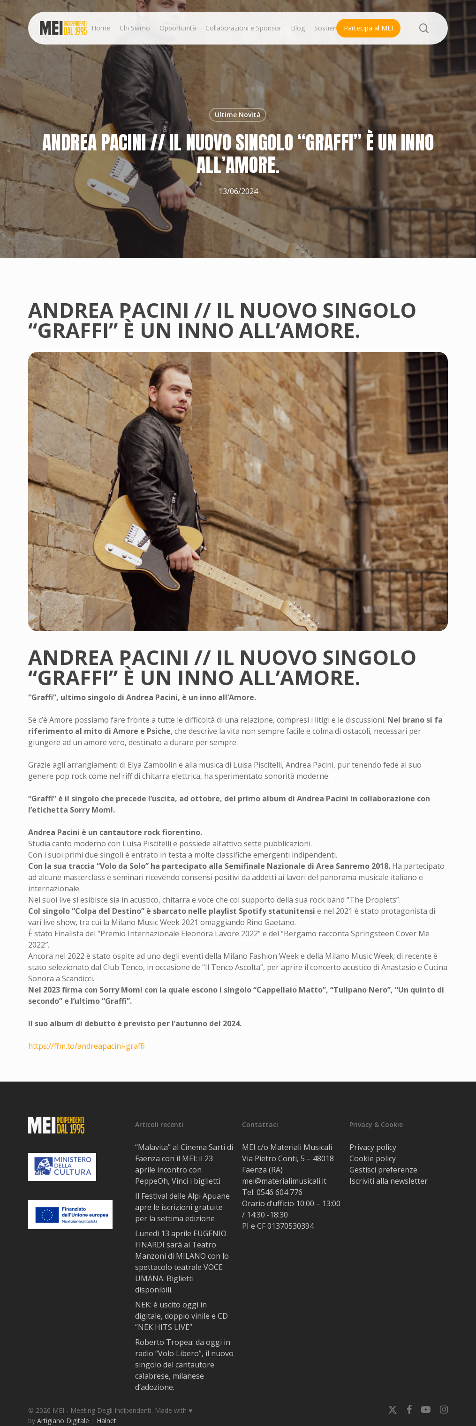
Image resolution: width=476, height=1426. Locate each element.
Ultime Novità (238, 114)
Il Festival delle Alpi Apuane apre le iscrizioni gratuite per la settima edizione (182, 1207)
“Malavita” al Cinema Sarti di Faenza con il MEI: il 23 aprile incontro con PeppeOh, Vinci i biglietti (184, 1164)
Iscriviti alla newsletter (388, 1181)
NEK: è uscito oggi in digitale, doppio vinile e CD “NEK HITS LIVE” (181, 1315)
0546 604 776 (279, 1192)
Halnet (106, 1420)
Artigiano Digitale (63, 1420)
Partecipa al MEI (368, 27)
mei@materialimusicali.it (284, 1181)
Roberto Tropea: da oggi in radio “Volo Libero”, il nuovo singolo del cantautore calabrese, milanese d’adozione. (184, 1364)
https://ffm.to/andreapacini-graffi (86, 1046)
